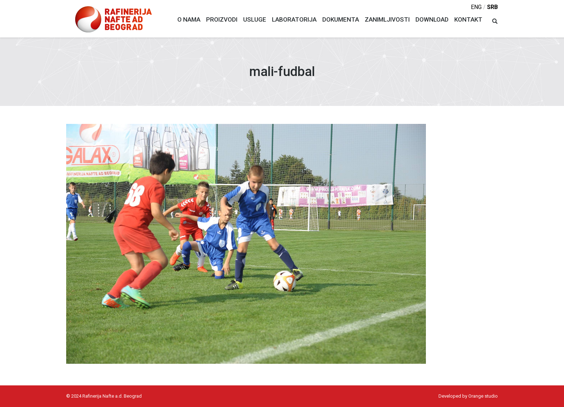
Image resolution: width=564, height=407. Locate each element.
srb (492, 7)
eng (476, 7)
